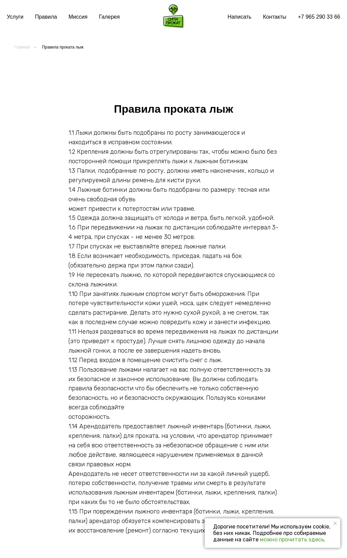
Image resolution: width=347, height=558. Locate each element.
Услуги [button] (15, 17)
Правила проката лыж (63, 47)
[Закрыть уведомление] (335, 523)
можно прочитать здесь (292, 539)
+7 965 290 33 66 (319, 17)
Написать (239, 17)
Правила (46, 17)
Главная (22, 47)
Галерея (109, 17)
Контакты (274, 17)
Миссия (77, 17)
